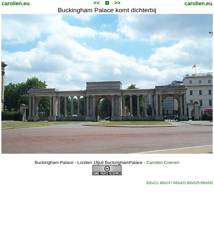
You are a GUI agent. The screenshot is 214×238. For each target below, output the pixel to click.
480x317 (166, 183)
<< (96, 3)
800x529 (193, 183)
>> (117, 3)
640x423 (179, 183)
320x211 (152, 183)
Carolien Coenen (162, 162)
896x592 (206, 183)
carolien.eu (15, 3)
